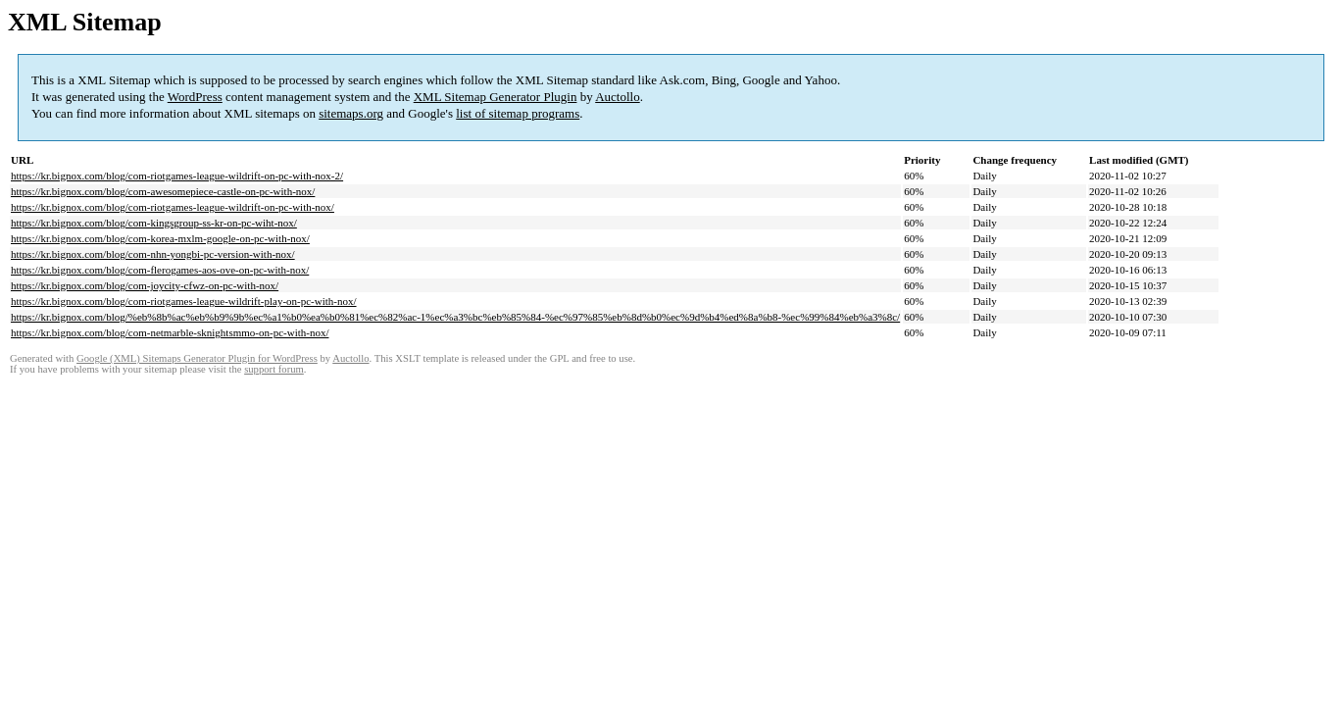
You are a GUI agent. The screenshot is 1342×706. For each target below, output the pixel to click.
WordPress (195, 96)
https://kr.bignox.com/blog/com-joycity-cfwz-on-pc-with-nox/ (144, 285)
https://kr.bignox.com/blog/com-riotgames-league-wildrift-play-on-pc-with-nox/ (184, 301)
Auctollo (617, 96)
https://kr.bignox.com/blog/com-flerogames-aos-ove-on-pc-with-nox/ (160, 270)
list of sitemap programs (517, 113)
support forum (274, 369)
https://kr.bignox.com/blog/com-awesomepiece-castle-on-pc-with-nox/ (163, 191)
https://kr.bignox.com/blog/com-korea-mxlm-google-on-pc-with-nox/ (160, 238)
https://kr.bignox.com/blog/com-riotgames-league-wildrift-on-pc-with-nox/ (172, 207)
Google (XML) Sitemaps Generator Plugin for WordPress (197, 358)
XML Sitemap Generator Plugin (495, 96)
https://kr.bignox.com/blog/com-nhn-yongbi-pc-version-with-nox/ (153, 254)
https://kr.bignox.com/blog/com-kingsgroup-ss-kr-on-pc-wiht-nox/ (154, 222)
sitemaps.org (351, 113)
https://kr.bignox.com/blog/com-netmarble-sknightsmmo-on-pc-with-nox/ (169, 332)
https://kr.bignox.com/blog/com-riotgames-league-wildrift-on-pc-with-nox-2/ (177, 175)
